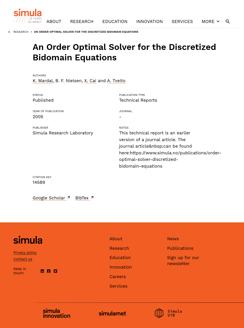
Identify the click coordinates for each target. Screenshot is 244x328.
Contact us (22, 259)
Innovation (149, 21)
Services (182, 21)
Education (114, 21)
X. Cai (90, 80)
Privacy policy (25, 252)
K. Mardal (43, 80)
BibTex (84, 198)
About (54, 21)
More (211, 21)
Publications (180, 248)
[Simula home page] (27, 247)
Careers (117, 276)
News (173, 238)
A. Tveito (116, 80)
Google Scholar (52, 198)
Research (82, 21)
